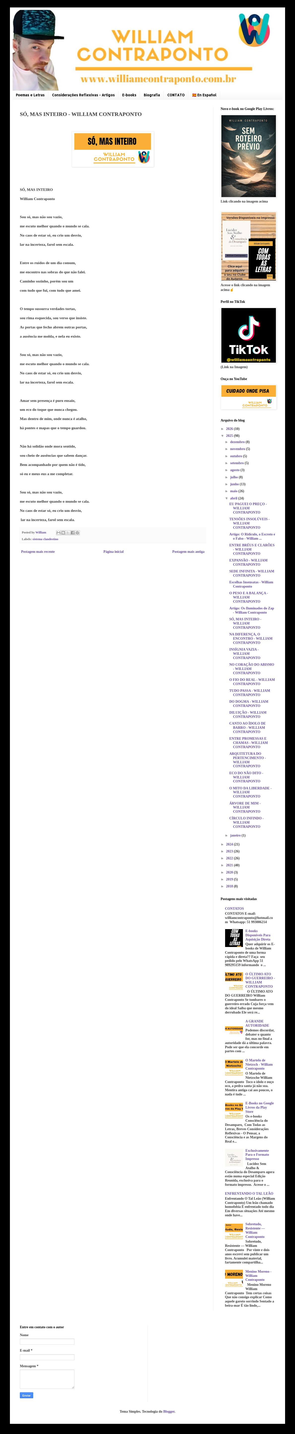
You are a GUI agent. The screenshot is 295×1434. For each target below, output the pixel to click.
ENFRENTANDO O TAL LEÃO (249, 1193)
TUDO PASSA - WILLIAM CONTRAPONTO (249, 693)
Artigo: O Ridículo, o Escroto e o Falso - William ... (252, 536)
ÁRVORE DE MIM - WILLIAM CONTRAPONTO (245, 808)
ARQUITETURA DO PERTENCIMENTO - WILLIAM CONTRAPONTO (247, 760)
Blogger (168, 1411)
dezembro (237, 442)
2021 (230, 865)
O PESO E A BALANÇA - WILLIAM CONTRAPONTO (248, 597)
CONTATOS (234, 908)
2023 (230, 851)
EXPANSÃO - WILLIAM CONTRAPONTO (248, 562)
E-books (129, 95)
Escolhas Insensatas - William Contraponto (251, 584)
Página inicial (113, 552)
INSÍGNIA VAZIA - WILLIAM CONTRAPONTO (244, 654)
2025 (230, 436)
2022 (230, 858)
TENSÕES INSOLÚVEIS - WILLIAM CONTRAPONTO (249, 523)
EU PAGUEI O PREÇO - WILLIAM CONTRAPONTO (248, 508)
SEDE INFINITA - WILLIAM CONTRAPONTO (251, 573)
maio (234, 491)
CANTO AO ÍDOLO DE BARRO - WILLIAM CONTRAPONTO (247, 728)
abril (234, 498)
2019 (230, 879)
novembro (238, 449)
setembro (237, 463)
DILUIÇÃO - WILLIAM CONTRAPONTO (247, 715)
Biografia (152, 95)
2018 (230, 886)
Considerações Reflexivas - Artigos (83, 95)
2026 (230, 429)
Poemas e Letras (30, 95)
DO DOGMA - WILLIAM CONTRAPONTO (248, 704)
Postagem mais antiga (188, 552)
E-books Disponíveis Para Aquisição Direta (257, 935)
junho (235, 484)
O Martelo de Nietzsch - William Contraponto (259, 1064)
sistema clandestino (45, 539)
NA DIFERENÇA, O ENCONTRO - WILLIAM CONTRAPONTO (250, 638)
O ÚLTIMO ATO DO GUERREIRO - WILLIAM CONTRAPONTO (260, 980)
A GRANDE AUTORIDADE (257, 1023)
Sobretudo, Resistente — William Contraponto (255, 1230)
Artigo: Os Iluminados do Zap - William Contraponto (251, 610)
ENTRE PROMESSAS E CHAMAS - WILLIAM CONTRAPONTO (248, 743)
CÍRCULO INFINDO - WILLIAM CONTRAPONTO (246, 822)
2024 (230, 844)
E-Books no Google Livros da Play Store (259, 1107)
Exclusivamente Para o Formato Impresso (257, 1155)
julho (234, 477)
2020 (230, 872)
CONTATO (176, 95)
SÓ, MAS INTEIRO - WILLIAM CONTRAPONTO (245, 623)
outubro (236, 456)
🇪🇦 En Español (204, 95)
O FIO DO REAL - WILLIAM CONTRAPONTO (252, 682)
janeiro (235, 835)
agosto (235, 470)
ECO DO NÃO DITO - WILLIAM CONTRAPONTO (246, 777)
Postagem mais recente (38, 552)
